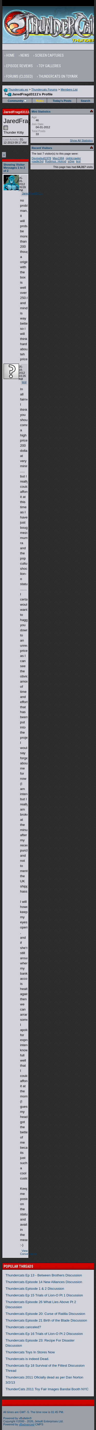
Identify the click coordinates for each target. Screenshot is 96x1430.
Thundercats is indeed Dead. (27, 1359)
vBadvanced (27, 1424)
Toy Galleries (50, 66)
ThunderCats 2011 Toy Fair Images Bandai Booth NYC (47, 1389)
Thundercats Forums (44, 89)
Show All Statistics (81, 140)
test (24, 382)
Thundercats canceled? (23, 1327)
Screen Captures (49, 55)
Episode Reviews (19, 66)
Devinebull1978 (41, 158)
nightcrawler (73, 158)
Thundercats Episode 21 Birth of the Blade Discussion (46, 1320)
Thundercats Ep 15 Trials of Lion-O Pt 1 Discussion (44, 1295)
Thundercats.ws (18, 89)
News (24, 55)
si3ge (71, 161)
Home (10, 55)
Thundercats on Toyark (58, 76)
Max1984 (58, 158)
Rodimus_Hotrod (55, 161)
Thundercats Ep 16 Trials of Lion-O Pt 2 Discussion (44, 1334)
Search (85, 100)
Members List (69, 89)
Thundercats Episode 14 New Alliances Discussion (44, 1282)
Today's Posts (62, 100)
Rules (40, 100)
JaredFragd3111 (32, 193)
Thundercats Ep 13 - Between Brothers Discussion (44, 1275)
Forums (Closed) (19, 76)
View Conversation (28, 1252)
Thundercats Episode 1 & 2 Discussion (35, 1289)
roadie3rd (38, 161)
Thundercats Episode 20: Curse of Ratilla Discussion (45, 1314)
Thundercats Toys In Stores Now (30, 1352)
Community (17, 100)
